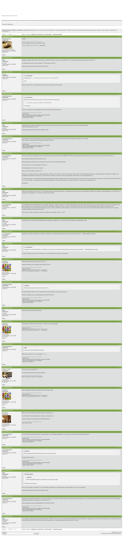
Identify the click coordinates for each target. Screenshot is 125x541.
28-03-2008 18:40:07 (7, 321)
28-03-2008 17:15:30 (7, 308)
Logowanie (32, 21)
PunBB (119, 532)
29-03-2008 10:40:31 (7, 447)
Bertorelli (5, 413)
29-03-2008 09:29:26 (7, 410)
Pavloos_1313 (6, 369)
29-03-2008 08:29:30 (7, 387)
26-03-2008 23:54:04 (7, 189)
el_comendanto (6, 155)
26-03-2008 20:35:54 (7, 93)
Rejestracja (25, 21)
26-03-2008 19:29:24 (7, 57)
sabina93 (4, 261)
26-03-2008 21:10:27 (7, 123)
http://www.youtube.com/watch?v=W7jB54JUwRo (39, 102)
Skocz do (20, 533)
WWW (3, 276)
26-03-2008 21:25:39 (7, 136)
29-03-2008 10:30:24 (7, 431)
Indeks (3, 21)
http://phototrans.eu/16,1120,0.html (30, 45)
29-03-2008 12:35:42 (7, 516)
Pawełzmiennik (6, 39)
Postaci (28, 34)
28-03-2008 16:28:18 (7, 282)
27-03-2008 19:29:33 (7, 218)
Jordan (4, 74)
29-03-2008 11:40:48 (7, 496)
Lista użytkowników (11, 21)
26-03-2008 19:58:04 (7, 72)
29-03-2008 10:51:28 (7, 470)
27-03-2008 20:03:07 (7, 243)
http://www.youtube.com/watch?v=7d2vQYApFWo (46, 78)
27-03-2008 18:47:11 (7, 202)
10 (14, 34)
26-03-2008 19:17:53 (7, 36)
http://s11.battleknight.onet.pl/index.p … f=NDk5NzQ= (35, 271)
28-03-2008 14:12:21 (7, 259)
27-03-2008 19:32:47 (7, 231)
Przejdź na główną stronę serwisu (9, 15)
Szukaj (19, 21)
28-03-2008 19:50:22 (7, 344)
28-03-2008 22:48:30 (7, 367)
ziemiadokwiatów (7, 96)
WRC (3, 60)
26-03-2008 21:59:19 (7, 153)
